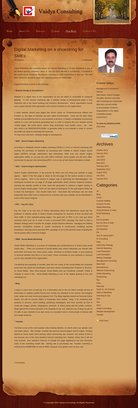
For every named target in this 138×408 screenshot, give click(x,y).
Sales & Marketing (104, 292)
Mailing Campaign (103, 258)
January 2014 (102, 153)
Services (40, 31)
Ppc (98, 280)
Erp (97, 216)
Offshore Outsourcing (105, 270)
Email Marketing (103, 213)
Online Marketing (103, 273)
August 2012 (101, 172)
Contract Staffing (103, 201)
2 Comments (87, 60)
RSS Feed (103, 321)
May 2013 (100, 163)
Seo (98, 302)
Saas (98, 283)
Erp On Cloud (102, 226)
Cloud (98, 197)
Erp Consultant (102, 220)
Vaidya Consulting (103, 308)
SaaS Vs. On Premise (105, 289)
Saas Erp (100, 286)
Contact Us (89, 31)
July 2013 (100, 157)
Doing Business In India (106, 210)
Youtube (99, 315)
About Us (24, 31)
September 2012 (103, 169)
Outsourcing (101, 277)
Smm (98, 305)
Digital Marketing (103, 207)
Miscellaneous (102, 267)
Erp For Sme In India (105, 223)
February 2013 (102, 166)
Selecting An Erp (103, 296)
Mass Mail (100, 264)
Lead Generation (103, 251)
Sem (98, 299)
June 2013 (100, 160)
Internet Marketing (104, 248)
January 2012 (102, 179)
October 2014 (102, 150)
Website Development (105, 311)
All (97, 191)
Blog (98, 194)
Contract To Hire (103, 204)
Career (55, 31)
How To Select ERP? (105, 236)
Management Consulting (106, 261)
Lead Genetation (103, 254)
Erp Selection (102, 229)
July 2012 (100, 175)
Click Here (100, 126)
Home (9, 31)
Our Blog (71, 31)
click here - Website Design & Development (44, 135)
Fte (97, 232)
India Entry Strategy (104, 245)
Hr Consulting (102, 239)
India (98, 242)
